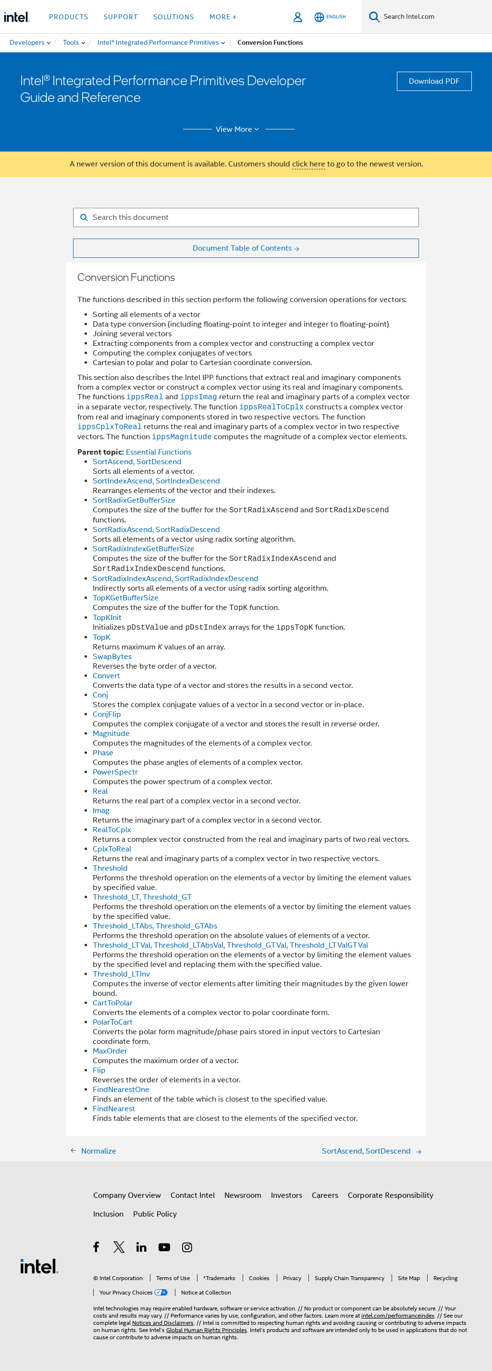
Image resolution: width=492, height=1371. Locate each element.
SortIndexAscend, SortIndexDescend (156, 481)
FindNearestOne (121, 1089)
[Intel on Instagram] (187, 1248)
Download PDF (434, 81)
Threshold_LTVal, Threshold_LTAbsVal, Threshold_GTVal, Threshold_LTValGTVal (230, 945)
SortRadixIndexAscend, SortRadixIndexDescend (175, 579)
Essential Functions (158, 452)
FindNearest (114, 1109)
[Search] (374, 17)
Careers (325, 1195)
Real (100, 791)
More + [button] (223, 17)
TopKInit (107, 617)
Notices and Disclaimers (163, 1322)
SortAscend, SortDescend (137, 462)
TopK (102, 637)
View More (239, 129)
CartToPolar (113, 1003)
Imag (101, 810)
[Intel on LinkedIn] (142, 1248)
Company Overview (127, 1195)
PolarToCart (113, 1022)
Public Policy (155, 1214)
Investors (286, 1195)
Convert (106, 676)
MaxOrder (110, 1051)
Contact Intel (193, 1195)
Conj (100, 695)
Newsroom (242, 1195)
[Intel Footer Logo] (39, 1265)
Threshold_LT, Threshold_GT (142, 897)
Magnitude (111, 733)
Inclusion (108, 1214)
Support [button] (121, 17)
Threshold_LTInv (121, 974)
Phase (103, 753)
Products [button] (68, 17)
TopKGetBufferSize (126, 598)
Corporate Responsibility (390, 1195)
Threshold (110, 868)
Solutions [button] (173, 17)
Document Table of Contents (242, 248)
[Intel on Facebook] (96, 1248)
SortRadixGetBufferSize (134, 500)
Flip (99, 1070)
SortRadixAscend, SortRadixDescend (156, 529)
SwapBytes (112, 656)
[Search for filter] (246, 217)
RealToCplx (112, 830)
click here (308, 164)
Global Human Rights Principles (206, 1329)
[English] (330, 17)
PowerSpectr (115, 772)
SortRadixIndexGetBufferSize (144, 549)
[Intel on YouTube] (165, 1248)
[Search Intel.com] (436, 16)
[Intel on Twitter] (119, 1248)
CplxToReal (112, 849)
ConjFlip (107, 714)
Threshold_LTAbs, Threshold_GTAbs (155, 926)
